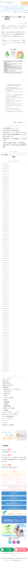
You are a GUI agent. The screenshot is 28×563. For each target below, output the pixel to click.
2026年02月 (6, 168)
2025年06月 (6, 185)
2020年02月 (6, 302)
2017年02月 (6, 356)
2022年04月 (6, 262)
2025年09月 (6, 179)
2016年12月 (6, 360)
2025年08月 (6, 181)
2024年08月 (6, 206)
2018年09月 (6, 325)
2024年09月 (6, 204)
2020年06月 (6, 296)
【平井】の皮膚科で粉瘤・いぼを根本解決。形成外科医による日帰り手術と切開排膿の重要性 (15, 145)
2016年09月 (6, 367)
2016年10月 (6, 365)
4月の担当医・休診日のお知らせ (11, 130)
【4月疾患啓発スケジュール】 (11, 128)
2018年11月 (6, 323)
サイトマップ (14, 555)
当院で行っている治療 (9, 408)
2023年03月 (6, 241)
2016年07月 (6, 371)
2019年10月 (6, 306)
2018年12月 (6, 321)
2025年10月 (6, 176)
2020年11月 (6, 287)
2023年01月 (6, 243)
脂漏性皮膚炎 (7, 406)
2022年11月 (6, 248)
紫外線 (5, 399)
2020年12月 (6, 285)
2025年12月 (6, 172)
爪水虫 (5, 395)
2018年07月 (6, 327)
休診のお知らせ (7, 383)
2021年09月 (6, 273)
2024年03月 (6, 216)
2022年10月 (6, 250)
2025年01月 (6, 195)
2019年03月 (6, 317)
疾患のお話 (6, 381)
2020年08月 (6, 291)
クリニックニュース (20, 553)
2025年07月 (6, 183)
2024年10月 (6, 202)
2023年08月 (6, 231)
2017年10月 (6, 342)
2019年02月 (6, 319)
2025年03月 (6, 191)
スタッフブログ (7, 379)
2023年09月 (6, 229)
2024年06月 (6, 210)
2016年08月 (6, 369)
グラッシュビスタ (7, 418)
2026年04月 (6, 164)
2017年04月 (6, 352)
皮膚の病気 (6, 387)
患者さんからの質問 (8, 424)
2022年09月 (6, 252)
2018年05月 (6, 329)
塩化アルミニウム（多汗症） (10, 414)
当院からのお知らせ (8, 385)
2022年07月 (6, 256)
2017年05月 (6, 350)
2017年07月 (6, 346)
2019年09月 (6, 308)
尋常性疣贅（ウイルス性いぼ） (12, 389)
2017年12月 (6, 337)
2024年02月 (6, 218)
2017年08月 (6, 344)
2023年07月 (6, 233)
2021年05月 (6, 279)
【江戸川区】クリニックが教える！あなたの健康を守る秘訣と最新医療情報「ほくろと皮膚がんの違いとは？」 (15, 134)
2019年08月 (6, 310)
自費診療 (6, 410)
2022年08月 (6, 254)
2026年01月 (6, 170)
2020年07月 (6, 294)
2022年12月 (6, 245)
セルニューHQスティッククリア (11, 412)
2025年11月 (6, 174)
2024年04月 (6, 214)
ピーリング (6, 420)
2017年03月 (6, 354)
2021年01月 (6, 283)
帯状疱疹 (6, 404)
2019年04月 (6, 314)
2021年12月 (6, 268)
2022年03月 (6, 264)
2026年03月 (6, 166)
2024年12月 (6, 197)
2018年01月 (6, 335)
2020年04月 (6, 298)
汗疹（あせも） (8, 391)
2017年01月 (6, 358)
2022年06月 (6, 258)
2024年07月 (6, 208)
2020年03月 (6, 300)
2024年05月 (6, 212)
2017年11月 (6, 340)
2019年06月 (6, 312)
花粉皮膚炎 (7, 401)
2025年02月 (6, 193)
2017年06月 (6, 348)
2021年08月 (6, 275)
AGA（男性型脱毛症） (9, 416)
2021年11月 (6, 271)
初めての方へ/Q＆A (9, 553)
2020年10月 (6, 289)
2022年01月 (6, 266)
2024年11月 (6, 199)
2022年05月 (6, 260)
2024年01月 (6, 220)
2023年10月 (6, 227)
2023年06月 (6, 235)
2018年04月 (6, 331)
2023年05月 (6, 237)
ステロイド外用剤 (8, 397)
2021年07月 (6, 277)
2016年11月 (6, 363)
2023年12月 (6, 222)
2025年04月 (6, 189)
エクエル (5, 422)
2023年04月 (6, 239)
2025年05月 (6, 187)
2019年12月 (6, 304)
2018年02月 (6, 333)
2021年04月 (6, 281)
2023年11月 (6, 225)
